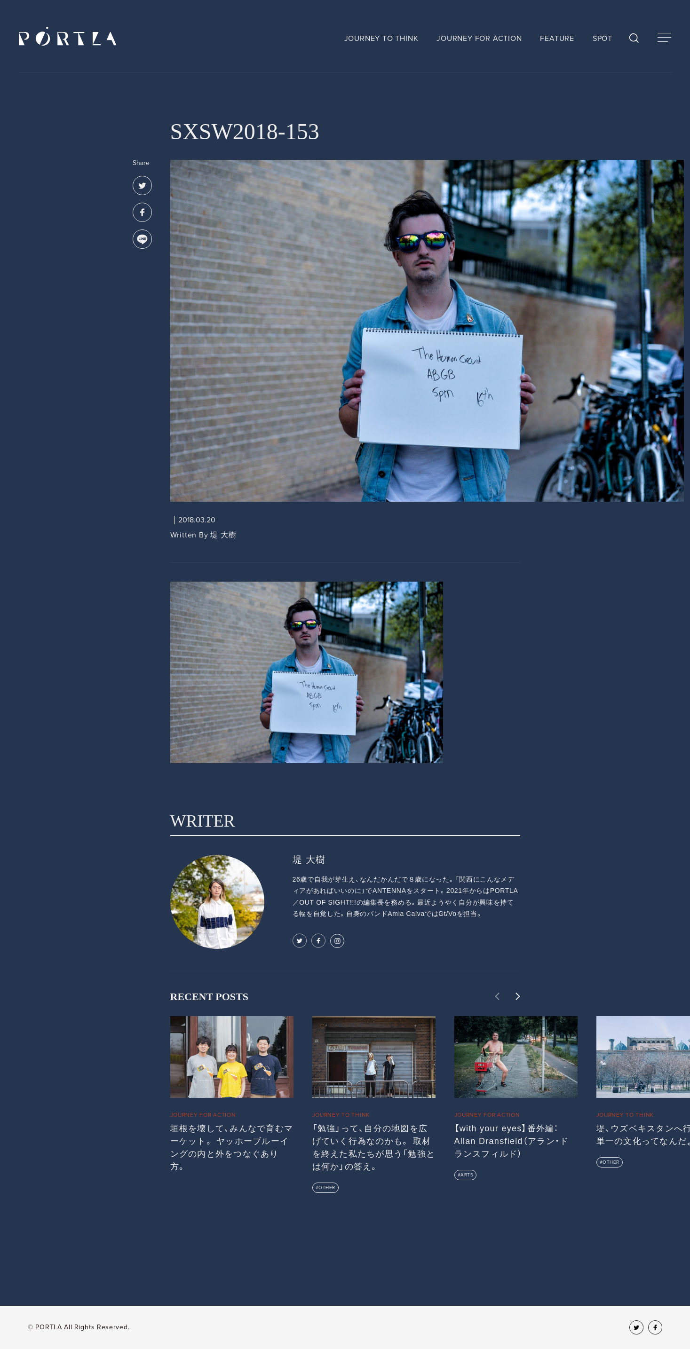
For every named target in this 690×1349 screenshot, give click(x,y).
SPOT (602, 38)
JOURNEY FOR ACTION (479, 38)
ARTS (466, 1175)
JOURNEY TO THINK (381, 38)
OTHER (326, 1188)
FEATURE (557, 38)
